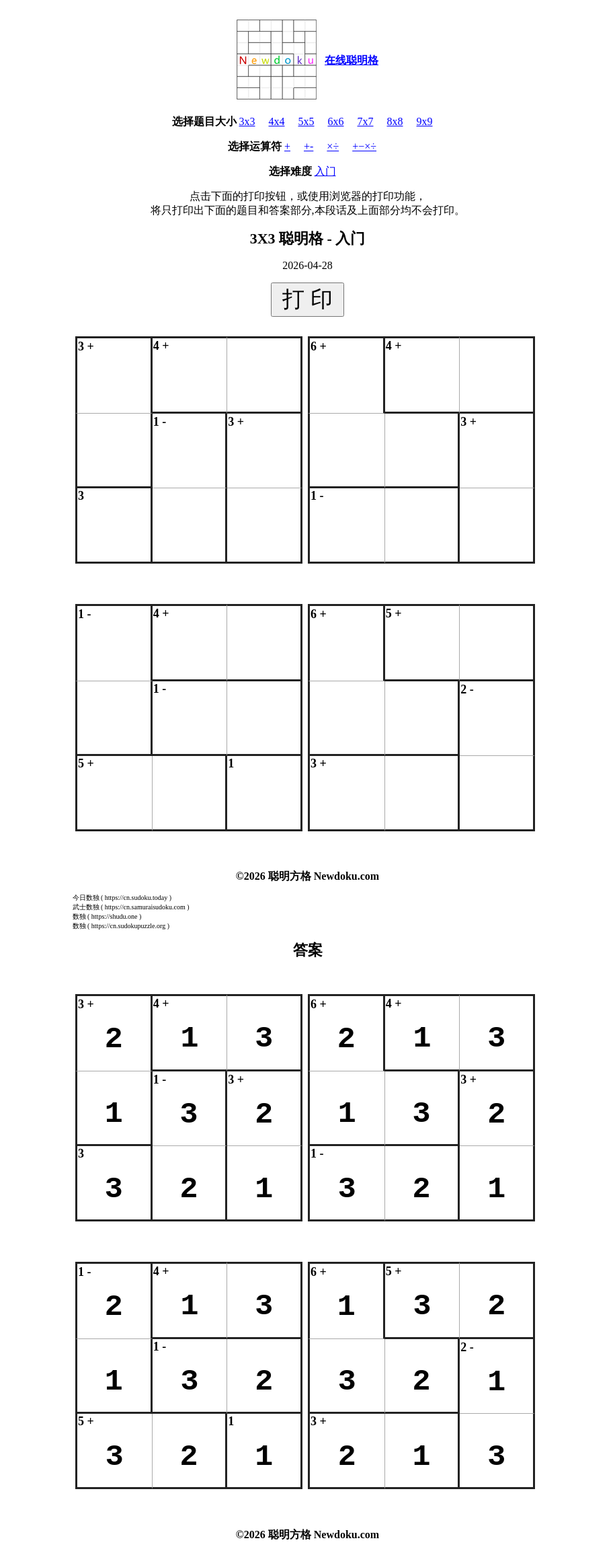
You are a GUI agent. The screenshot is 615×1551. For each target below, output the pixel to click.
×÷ (333, 146)
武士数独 (86, 907)
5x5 (306, 121)
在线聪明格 (351, 60)
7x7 (366, 121)
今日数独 (86, 897)
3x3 (247, 121)
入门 (325, 171)
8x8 (395, 121)
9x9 (425, 121)
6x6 (336, 121)
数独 (79, 916)
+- (308, 146)
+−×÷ (364, 146)
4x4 (277, 121)
